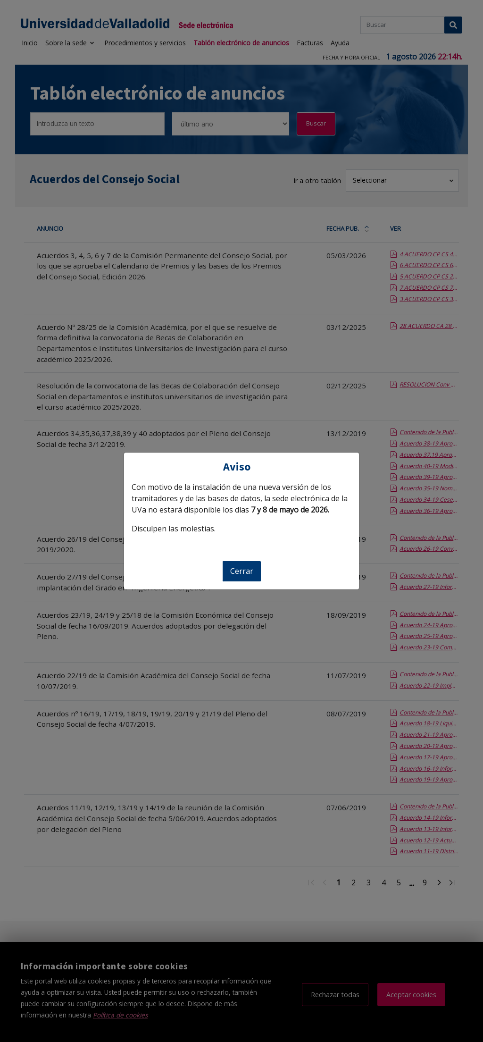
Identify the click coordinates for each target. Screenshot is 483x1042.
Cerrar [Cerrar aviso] (241, 571)
